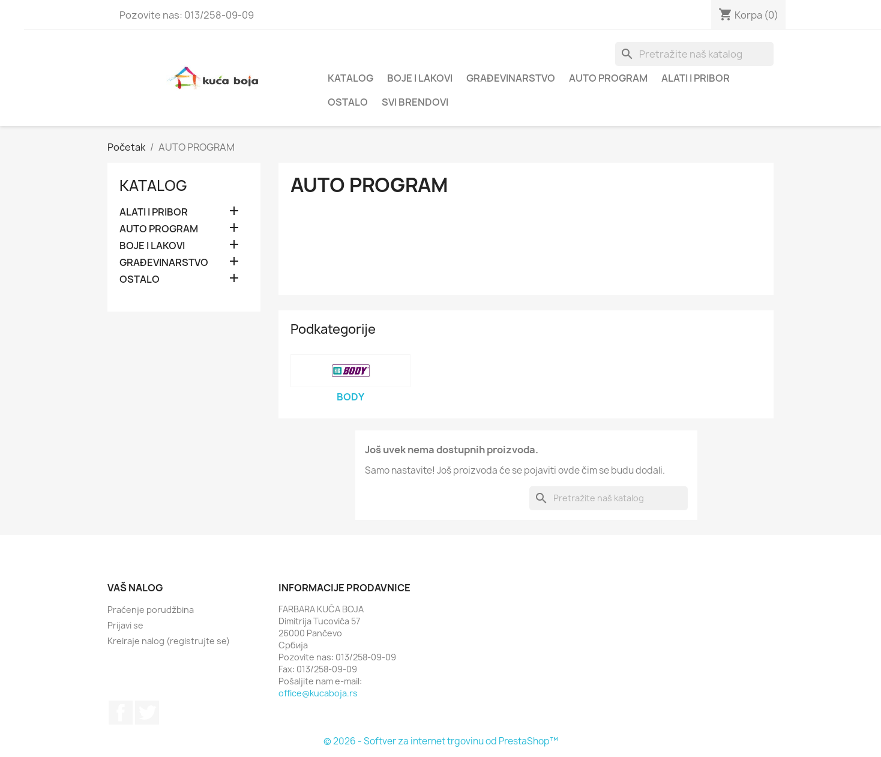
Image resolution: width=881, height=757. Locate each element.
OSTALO (348, 102)
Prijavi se (125, 625)
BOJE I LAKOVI (420, 78)
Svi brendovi (415, 102)
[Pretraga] (694, 54)
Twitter (147, 713)
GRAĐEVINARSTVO (510, 78)
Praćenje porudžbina (150, 609)
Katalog (350, 78)
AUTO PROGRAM (608, 78)
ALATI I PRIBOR (695, 78)
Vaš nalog (135, 587)
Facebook (121, 713)
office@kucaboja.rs (318, 693)
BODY (350, 396)
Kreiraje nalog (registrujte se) (168, 641)
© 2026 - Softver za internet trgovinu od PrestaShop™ (440, 741)
